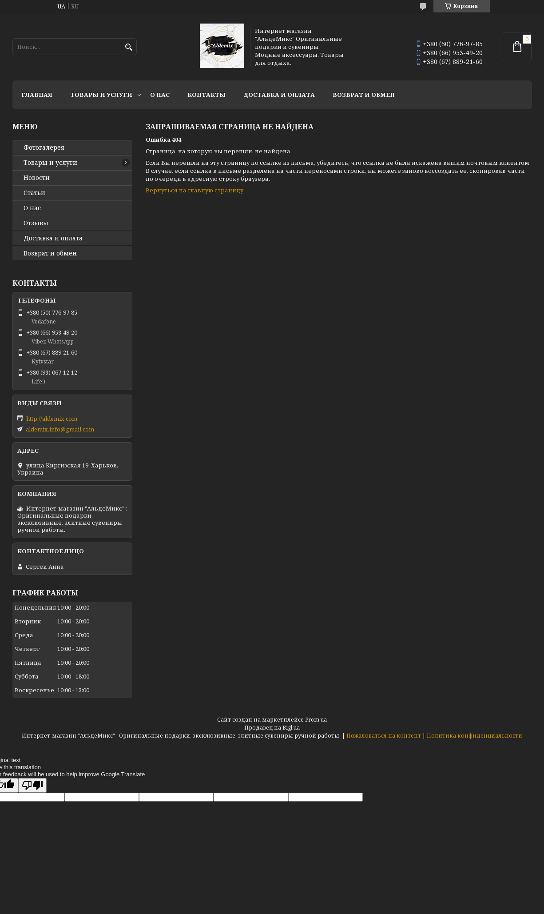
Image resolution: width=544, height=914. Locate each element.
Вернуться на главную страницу (194, 190)
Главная (36, 95)
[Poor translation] (32, 785)
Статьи (34, 193)
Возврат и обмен (364, 95)
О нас (160, 95)
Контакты (206, 95)
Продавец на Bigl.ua (272, 727)
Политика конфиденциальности (474, 735)
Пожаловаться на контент (383, 735)
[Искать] (129, 47)
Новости (37, 178)
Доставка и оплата (279, 95)
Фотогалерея (44, 148)
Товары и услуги (101, 95)
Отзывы (36, 223)
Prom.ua (316, 719)
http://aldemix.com (51, 418)
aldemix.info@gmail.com (60, 429)
